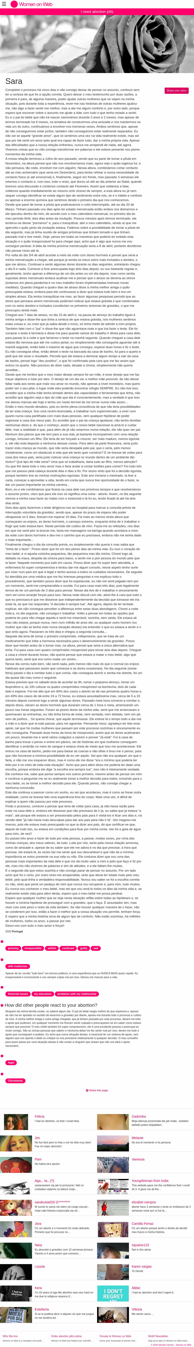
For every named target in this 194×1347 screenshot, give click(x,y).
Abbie (136, 1288)
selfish (52, 948)
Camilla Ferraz (142, 1223)
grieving (13, 948)
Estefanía (42, 1309)
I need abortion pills (97, 12)
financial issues (18, 993)
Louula (40, 1266)
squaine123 (140, 1245)
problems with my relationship (77, 993)
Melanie (137, 1138)
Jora (38, 1223)
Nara (38, 1245)
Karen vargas (142, 1266)
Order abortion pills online (66, 1336)
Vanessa (138, 1159)
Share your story (176, 90)
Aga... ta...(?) (44, 1181)
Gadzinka (139, 1116)
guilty (83, 948)
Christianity (15, 1080)
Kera (38, 1288)
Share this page (97, 1090)
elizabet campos (144, 1202)
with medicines (17, 966)
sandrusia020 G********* (52, 1202)
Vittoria (137, 1309)
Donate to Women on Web (115, 1336)
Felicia (39, 1116)
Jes (37, 1138)
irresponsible (33, 948)
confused (68, 948)
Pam (38, 1159)
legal (11, 1062)
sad (95, 948)
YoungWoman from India (150, 1181)
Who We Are (10, 1336)
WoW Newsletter (158, 1336)
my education (42, 993)
